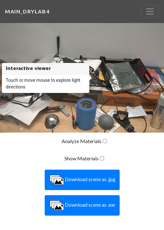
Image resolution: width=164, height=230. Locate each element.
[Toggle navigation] (150, 11)
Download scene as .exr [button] (82, 205)
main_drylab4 (27, 11)
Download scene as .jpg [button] (82, 180)
